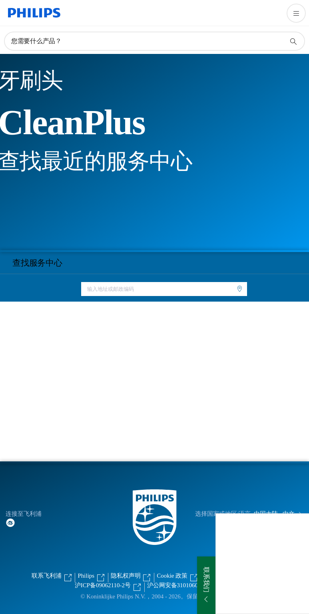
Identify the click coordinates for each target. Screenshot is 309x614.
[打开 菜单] (296, 13)
